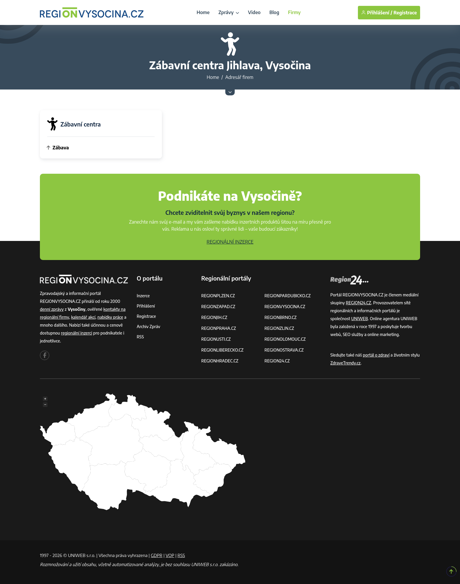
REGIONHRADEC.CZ (219, 360)
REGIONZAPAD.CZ (218, 306)
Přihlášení (146, 305)
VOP (170, 555)
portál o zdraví (376, 354)
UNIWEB (359, 318)
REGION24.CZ (277, 360)
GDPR (157, 555)
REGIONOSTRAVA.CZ (284, 349)
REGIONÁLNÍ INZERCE (230, 242)
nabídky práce (110, 317)
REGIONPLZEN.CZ (218, 295)
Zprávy (228, 12)
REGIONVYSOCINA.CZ (285, 306)
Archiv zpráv (148, 326)
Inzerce (143, 295)
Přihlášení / (376, 13)
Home (203, 12)
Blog (274, 12)
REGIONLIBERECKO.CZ (222, 349)
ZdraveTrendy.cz (345, 362)
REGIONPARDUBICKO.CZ (288, 295)
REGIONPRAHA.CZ (218, 328)
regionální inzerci (76, 332)
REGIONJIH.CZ (214, 317)
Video (254, 12)
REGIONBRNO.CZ (281, 317)
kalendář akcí (83, 317)
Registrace (405, 13)
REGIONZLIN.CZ (279, 328)
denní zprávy (52, 309)
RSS (140, 336)
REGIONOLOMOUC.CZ (285, 339)
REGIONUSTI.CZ (216, 339)
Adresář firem (239, 77)
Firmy (294, 12)
